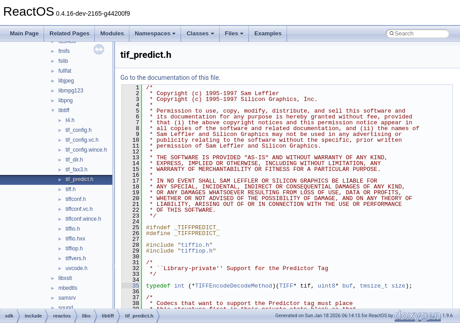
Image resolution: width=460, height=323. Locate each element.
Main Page (24, 33)
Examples (268, 33)
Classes (200, 33)
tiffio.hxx (75, 239)
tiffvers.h (76, 258)
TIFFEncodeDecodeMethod (233, 286)
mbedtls (67, 288)
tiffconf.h (76, 199)
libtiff (63, 110)
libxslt (65, 278)
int (179, 286)
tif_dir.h (74, 160)
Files (234, 33)
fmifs (64, 51)
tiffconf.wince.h (83, 219)
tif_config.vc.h (82, 140)
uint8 (326, 286)
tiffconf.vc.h (79, 209)
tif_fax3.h (77, 169)
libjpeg (66, 81)
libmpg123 (70, 90)
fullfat (64, 71)
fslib (63, 61)
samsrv (67, 298)
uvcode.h (77, 268)
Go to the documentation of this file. (170, 77)
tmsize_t (374, 286)
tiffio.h (73, 229)
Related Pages (69, 33)
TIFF (286, 286)
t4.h (70, 120)
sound (65, 308)
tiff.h (70, 189)
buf (347, 286)
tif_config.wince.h (86, 150)
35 (130, 286)
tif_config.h (79, 130)
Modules (112, 33)
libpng (65, 100)
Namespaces (155, 33)
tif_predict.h (79, 179)
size (398, 286)
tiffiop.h (74, 248)
